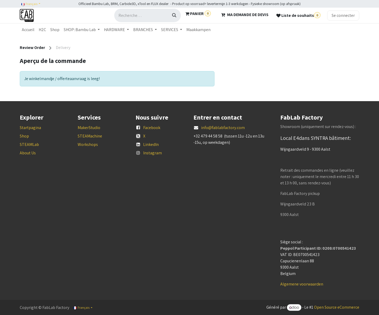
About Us (28, 153)
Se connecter (343, 15)
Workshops (88, 144)
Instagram (152, 153)
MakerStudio (89, 127)
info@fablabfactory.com (223, 127)
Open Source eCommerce (336, 307)
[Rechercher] (174, 15)
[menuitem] (28, 29)
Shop (24, 136)
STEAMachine (90, 136)
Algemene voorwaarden (301, 284)
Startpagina (30, 127)
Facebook (151, 127)
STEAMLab (29, 144)
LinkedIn (151, 144)
